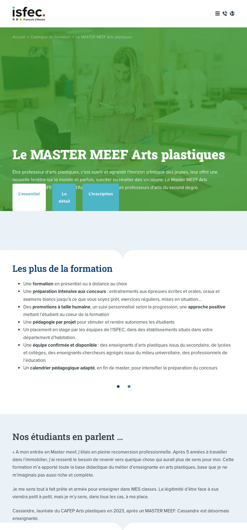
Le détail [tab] (123, 203)
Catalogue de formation (50, 37)
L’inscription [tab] (200, 203)
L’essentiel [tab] (47, 203)
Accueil (18, 37)
